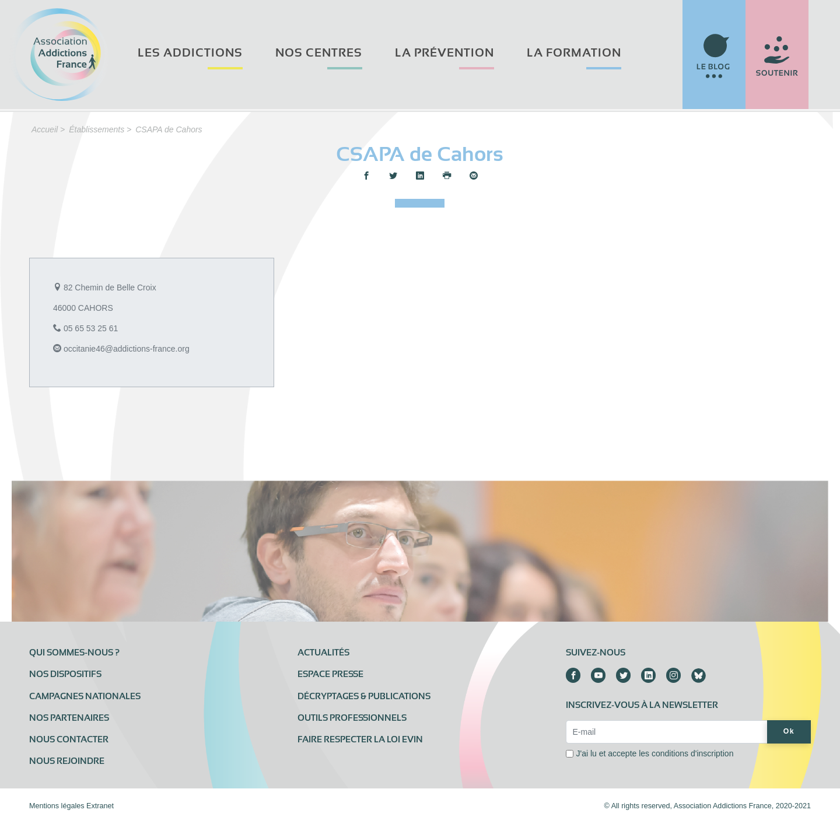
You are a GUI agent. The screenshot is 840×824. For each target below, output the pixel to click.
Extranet (100, 806)
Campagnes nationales (85, 696)
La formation (574, 52)
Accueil (45, 129)
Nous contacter (68, 739)
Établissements (96, 129)
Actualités (323, 652)
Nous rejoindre (66, 761)
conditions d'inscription (692, 753)
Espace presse (330, 674)
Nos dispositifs (65, 674)
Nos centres (318, 52)
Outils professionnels (352, 718)
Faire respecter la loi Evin (360, 739)
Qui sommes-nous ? (74, 652)
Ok (788, 731)
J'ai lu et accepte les (654, 753)
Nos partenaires (69, 718)
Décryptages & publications (364, 696)
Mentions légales (57, 806)
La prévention (444, 52)
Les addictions (190, 52)
